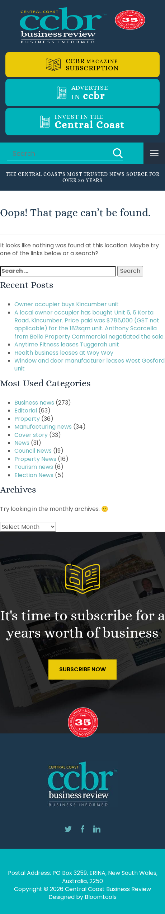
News (21, 443)
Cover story (31, 435)
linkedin (96, 829)
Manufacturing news (43, 427)
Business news (34, 402)
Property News (35, 459)
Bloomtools (101, 897)
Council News (33, 451)
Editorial (25, 410)
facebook (82, 829)
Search (118, 153)
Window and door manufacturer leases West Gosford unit (89, 364)
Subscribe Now (82, 669)
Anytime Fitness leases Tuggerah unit (66, 344)
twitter (68, 829)
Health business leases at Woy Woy (63, 353)
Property (27, 419)
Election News (33, 475)
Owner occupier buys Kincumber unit (66, 304)
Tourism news (33, 467)
